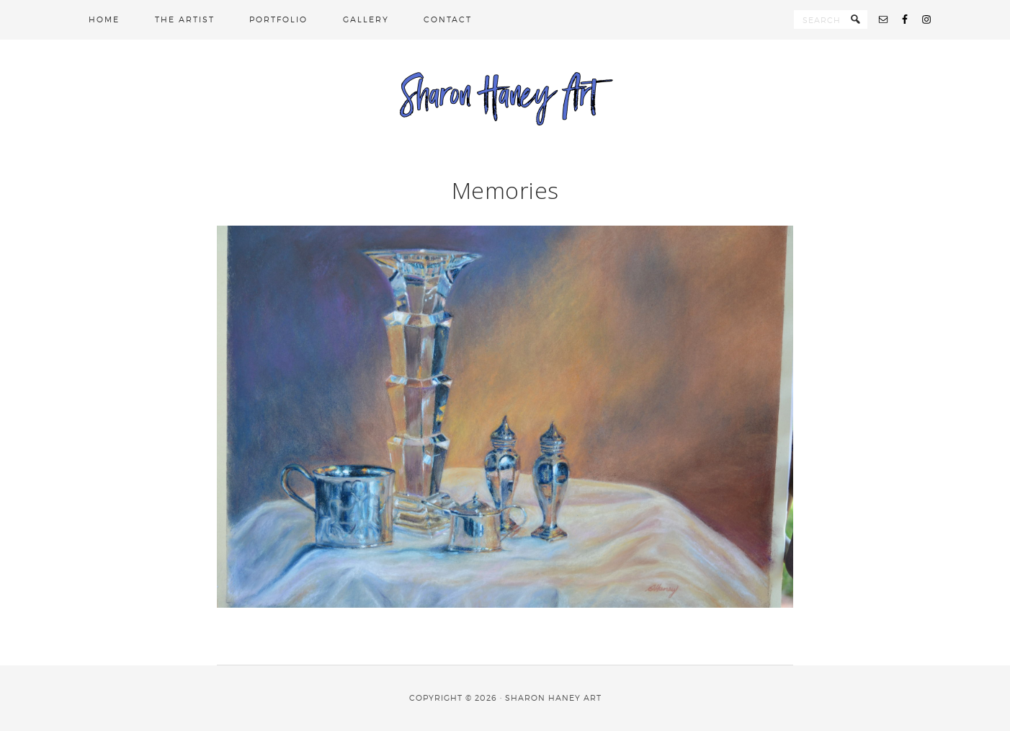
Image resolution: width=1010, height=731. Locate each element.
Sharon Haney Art (505, 97)
